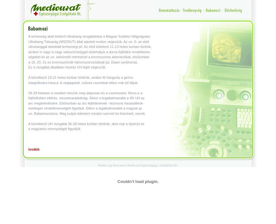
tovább (34, 149)
